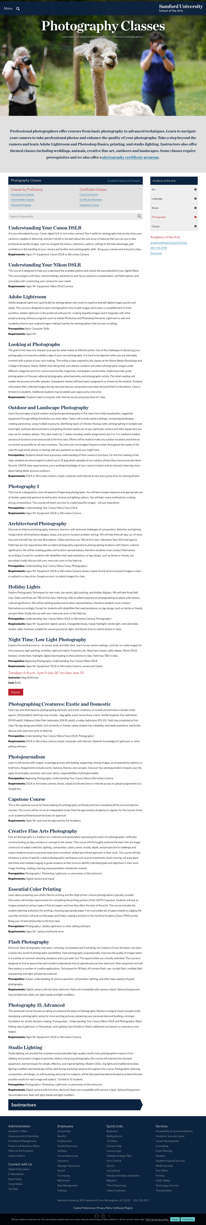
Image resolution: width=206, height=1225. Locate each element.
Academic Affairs (18, 1131)
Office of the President (20, 1150)
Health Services (164, 1165)
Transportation (164, 1190)
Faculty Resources (67, 1146)
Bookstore (112, 1131)
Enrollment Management (22, 1141)
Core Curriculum (89, 194)
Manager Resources (68, 1165)
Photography (159, 217)
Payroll (61, 1170)
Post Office (162, 1170)
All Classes (134, 180)
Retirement (63, 1180)
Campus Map (114, 1146)
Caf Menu (112, 1141)
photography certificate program (130, 157)
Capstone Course (89, 205)
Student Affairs (16, 1155)
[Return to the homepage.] (181, 11)
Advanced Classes (21, 205)
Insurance (62, 1160)
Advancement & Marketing (23, 1136)
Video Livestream (116, 1190)
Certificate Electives (91, 199)
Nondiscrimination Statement (123, 1175)
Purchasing (63, 1175)
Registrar (112, 1180)
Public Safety (163, 1180)
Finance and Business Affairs (24, 1146)
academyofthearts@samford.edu (168, 242)
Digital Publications (18, 1169)
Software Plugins (123, 1208)
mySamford (113, 1170)
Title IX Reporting (116, 1185)
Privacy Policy (104, 1208)
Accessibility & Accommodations (174, 1131)
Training (61, 1190)
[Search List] (139, 216)
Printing (160, 1175)
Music (155, 208)
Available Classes (116, 180)
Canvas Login (114, 1150)
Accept (175, 1219)
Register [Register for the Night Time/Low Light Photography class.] (15, 692)
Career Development (167, 1141)
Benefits (61, 1136)
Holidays (62, 1150)
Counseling (162, 1146)
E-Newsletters (16, 1174)
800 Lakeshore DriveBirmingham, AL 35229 (105, 1200)
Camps (156, 226)
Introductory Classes (22, 194)
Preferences (187, 1219)
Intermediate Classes (22, 199)
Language (157, 198)
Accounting (63, 1131)
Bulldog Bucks (114, 1136)
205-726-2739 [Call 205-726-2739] (158, 248)
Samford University (68, 1200)
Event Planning (164, 1150)
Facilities (160, 1155)
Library (110, 1165)
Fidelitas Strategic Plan (119, 1155)
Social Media (15, 1184)
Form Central (114, 1160)
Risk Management (67, 1185)
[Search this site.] (18, 8)
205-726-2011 (141, 1200)
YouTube (13, 1189)
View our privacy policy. (157, 1219)
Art (153, 189)
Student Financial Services (170, 1160)
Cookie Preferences (84, 1208)
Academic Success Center (170, 1136)
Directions (156, 253)
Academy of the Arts (164, 180)
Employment (64, 1141)
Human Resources (67, 1155)
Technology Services (167, 1185)
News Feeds (14, 1179)
